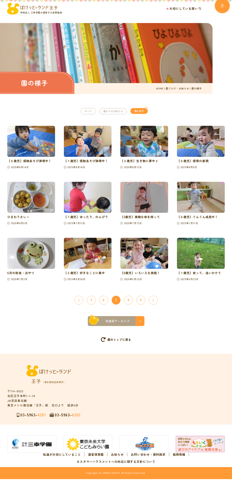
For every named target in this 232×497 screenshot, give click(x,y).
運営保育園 (96, 462)
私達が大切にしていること (62, 462)
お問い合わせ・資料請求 (148, 462)
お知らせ (117, 462)
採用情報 (179, 462)
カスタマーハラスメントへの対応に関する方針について (116, 469)
